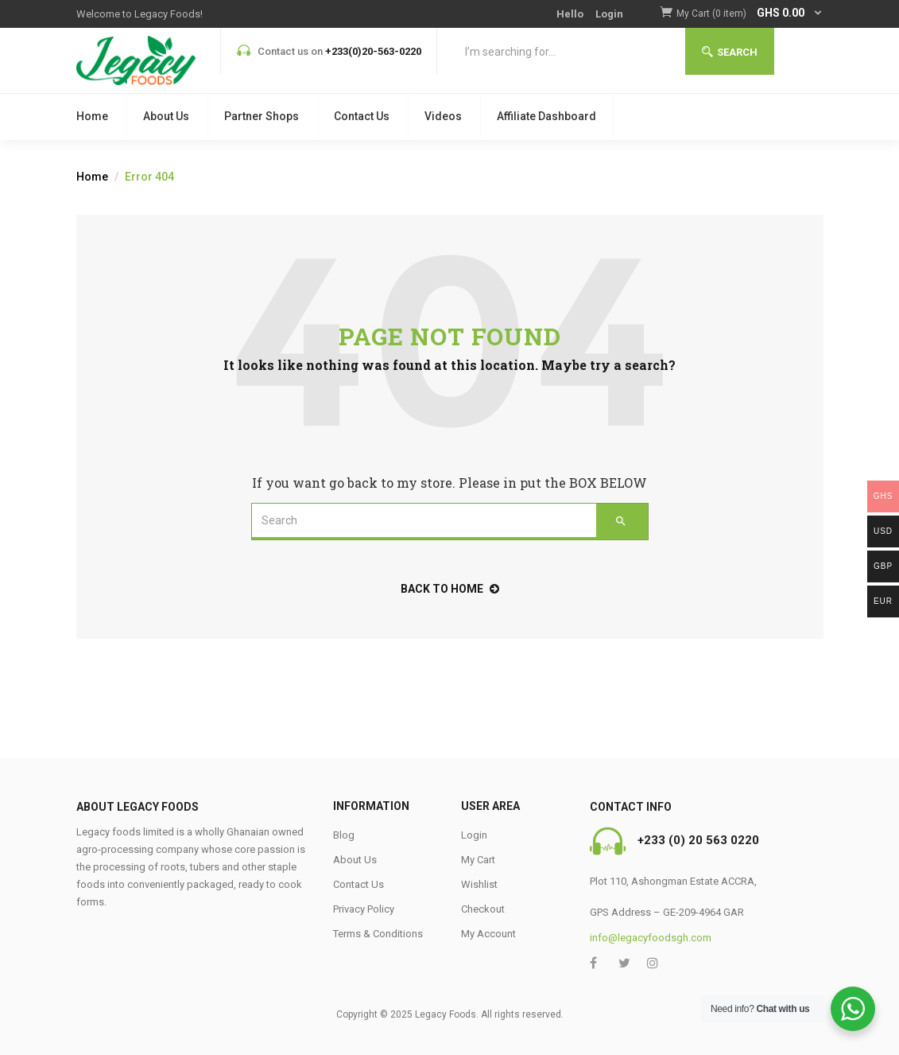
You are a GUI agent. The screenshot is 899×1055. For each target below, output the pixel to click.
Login (609, 14)
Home (92, 116)
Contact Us (361, 116)
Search (730, 52)
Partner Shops (261, 116)
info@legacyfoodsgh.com (650, 938)
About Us (166, 116)
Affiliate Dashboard (546, 116)
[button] (749, 14)
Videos (443, 116)
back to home (450, 588)
